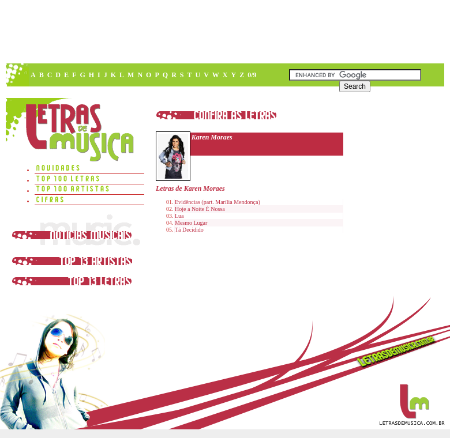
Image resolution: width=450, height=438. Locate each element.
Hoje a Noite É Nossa (200, 209)
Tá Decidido (189, 229)
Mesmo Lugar (191, 223)
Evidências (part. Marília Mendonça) (217, 202)
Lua (179, 216)
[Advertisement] (172, 86)
